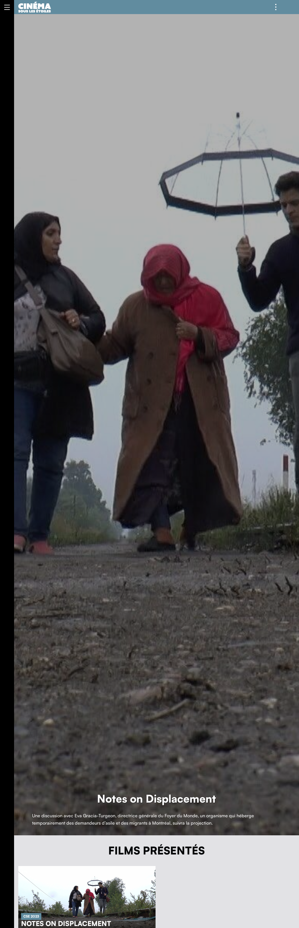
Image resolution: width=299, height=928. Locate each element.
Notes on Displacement (66, 923)
